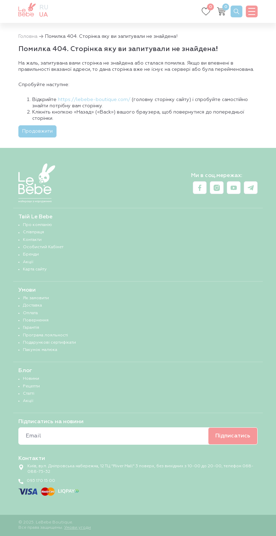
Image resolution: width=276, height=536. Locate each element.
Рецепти (31, 386)
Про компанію (37, 225)
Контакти (32, 240)
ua (43, 15)
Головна (27, 36)
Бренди (31, 254)
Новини (31, 379)
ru (43, 8)
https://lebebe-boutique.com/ (94, 99)
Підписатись (232, 436)
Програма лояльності (45, 335)
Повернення (36, 320)
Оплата (30, 313)
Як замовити (36, 298)
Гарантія (31, 328)
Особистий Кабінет (43, 247)
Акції (28, 262)
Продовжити (37, 131)
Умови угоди (77, 528)
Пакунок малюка (40, 350)
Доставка (32, 305)
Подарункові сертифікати (49, 343)
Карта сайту (35, 269)
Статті (28, 394)
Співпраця (33, 232)
